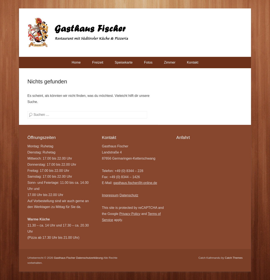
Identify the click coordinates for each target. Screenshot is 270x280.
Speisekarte (124, 62)
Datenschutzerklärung (89, 257)
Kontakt (192, 62)
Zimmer (169, 62)
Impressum (110, 195)
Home (76, 62)
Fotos (148, 62)
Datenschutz (128, 195)
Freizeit (97, 62)
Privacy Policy (129, 214)
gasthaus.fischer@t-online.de (135, 183)
